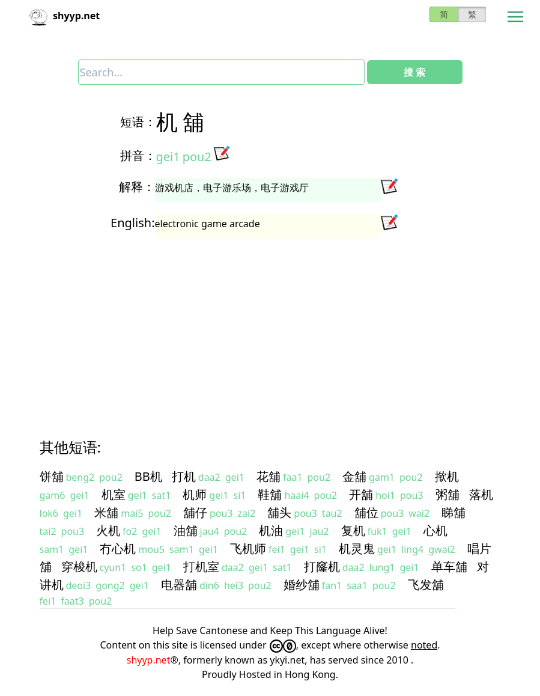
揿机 (447, 476)
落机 (481, 494)
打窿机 (322, 566)
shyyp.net (149, 660)
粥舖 (447, 494)
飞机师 (248, 548)
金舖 (354, 476)
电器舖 (179, 584)
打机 (184, 476)
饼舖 (52, 476)
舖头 (279, 512)
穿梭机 (79, 566)
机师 (195, 494)
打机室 (201, 566)
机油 (271, 530)
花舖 (268, 476)
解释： (137, 187)
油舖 (186, 530)
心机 (435, 530)
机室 (114, 494)
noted (424, 645)
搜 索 (414, 72)
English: (132, 223)
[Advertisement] (270, 327)
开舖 (361, 494)
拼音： (138, 155)
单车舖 (449, 566)
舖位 (366, 512)
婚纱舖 (302, 584)
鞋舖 (270, 494)
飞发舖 (426, 584)
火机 (108, 530)
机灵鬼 (357, 548)
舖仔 (195, 512)
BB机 (148, 476)
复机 (353, 530)
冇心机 (118, 548)
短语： (138, 122)
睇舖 (453, 512)
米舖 (106, 512)
